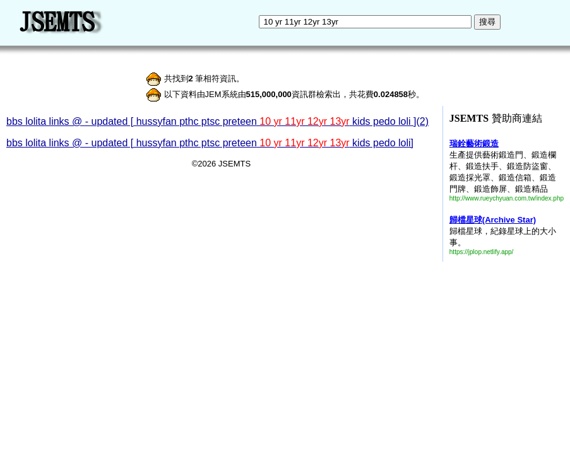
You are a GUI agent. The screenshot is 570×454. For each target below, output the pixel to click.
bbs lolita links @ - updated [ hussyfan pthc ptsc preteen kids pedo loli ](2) (217, 121)
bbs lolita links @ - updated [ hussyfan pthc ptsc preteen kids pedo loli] (209, 142)
